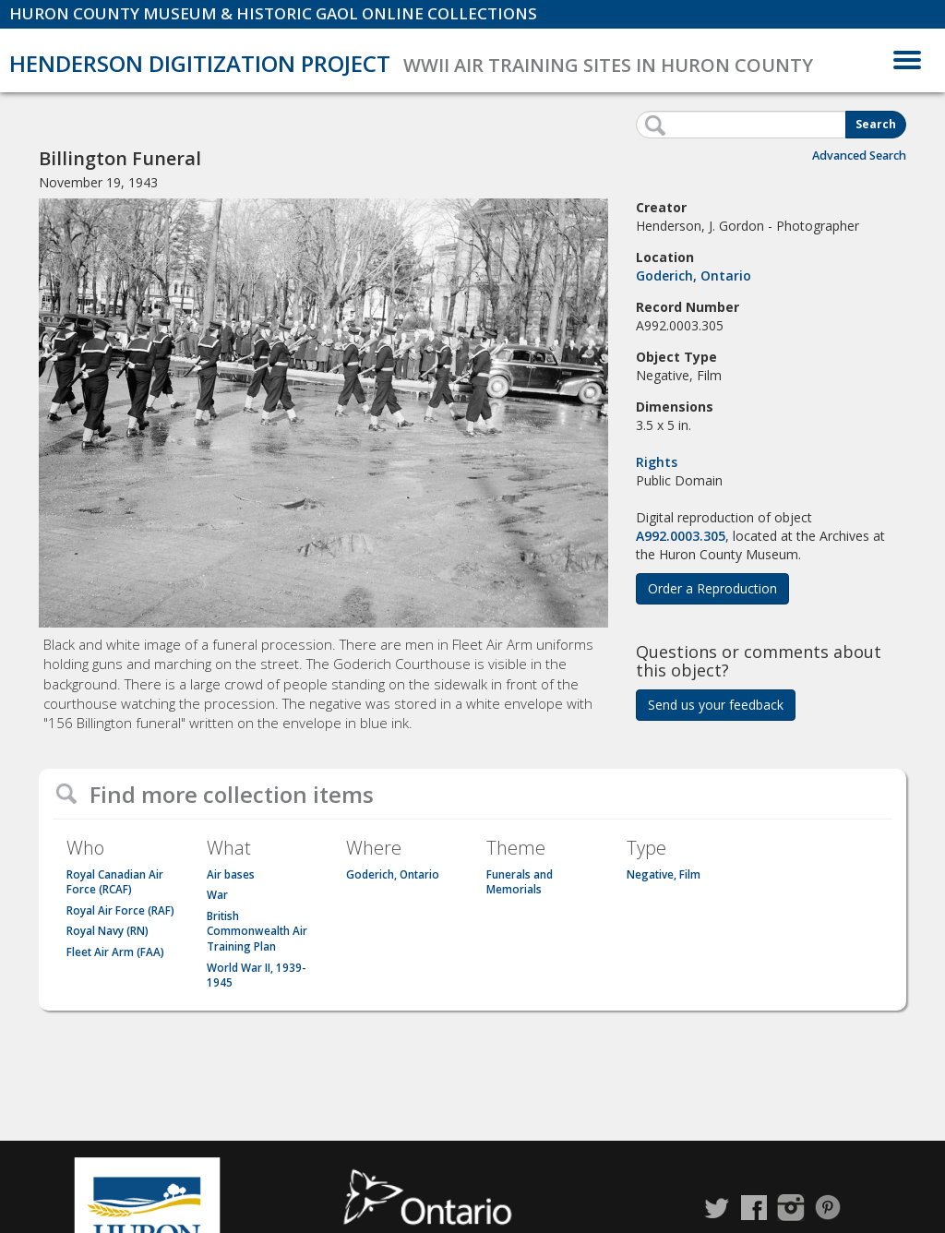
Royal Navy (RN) (107, 931)
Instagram (791, 1207)
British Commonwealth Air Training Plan (257, 931)
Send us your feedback (716, 704)
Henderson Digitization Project (199, 63)
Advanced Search (859, 155)
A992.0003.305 (680, 536)
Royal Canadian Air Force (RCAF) (114, 882)
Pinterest (828, 1207)
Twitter (717, 1207)
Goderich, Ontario (693, 275)
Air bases (231, 874)
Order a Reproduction (712, 588)
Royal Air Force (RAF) (120, 910)
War (217, 895)
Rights (656, 462)
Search (875, 124)
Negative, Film (663, 874)
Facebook (754, 1207)
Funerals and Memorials (519, 882)
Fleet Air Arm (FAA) (115, 952)
